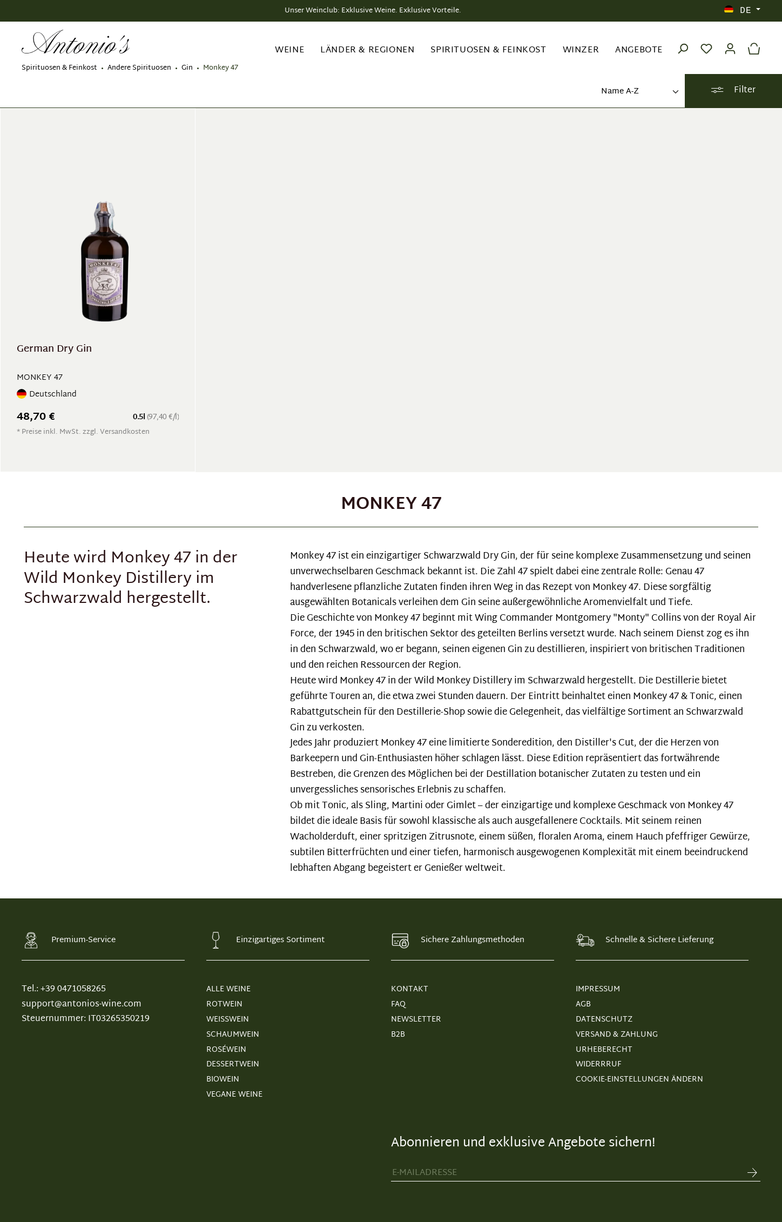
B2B (398, 1035)
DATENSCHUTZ (604, 1019)
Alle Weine (228, 989)
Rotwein (224, 1004)
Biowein (222, 1079)
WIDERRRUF (598, 1064)
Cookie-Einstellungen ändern (639, 1079)
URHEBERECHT (604, 1050)
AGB (583, 1004)
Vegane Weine (234, 1095)
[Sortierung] (639, 92)
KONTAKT (409, 989)
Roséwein (226, 1050)
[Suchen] (683, 42)
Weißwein (227, 1019)
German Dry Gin (54, 351)
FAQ (398, 1004)
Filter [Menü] (733, 90)
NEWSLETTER (416, 1019)
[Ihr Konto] (730, 42)
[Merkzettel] (706, 42)
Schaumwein (232, 1035)
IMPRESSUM (598, 989)
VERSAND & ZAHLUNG (617, 1035)
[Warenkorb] (751, 42)
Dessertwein (232, 1064)
